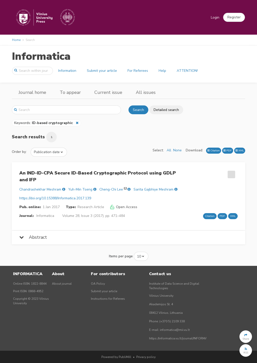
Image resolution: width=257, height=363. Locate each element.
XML (239, 150)
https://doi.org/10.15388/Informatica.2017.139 (55, 198)
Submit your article (102, 70)
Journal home (32, 92)
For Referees (137, 70)
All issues (146, 92)
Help (162, 70)
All (169, 150)
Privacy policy (146, 357)
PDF (227, 150)
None (177, 150)
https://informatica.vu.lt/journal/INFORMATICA (181, 338)
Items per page (121, 256)
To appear (70, 92)
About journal (62, 284)
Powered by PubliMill (116, 357)
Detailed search (166, 109)
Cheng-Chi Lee (111, 189)
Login (215, 17)
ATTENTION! (187, 70)
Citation (213, 150)
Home (16, 40)
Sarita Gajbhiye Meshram (153, 189)
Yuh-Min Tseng (80, 189)
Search (138, 109)
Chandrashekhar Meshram (40, 189)
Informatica (41, 56)
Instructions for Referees (108, 299)
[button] (234, 17)
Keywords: (44, 122)
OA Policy (98, 284)
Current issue (108, 92)
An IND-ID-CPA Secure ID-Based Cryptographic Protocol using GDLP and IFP (97, 176)
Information (67, 70)
